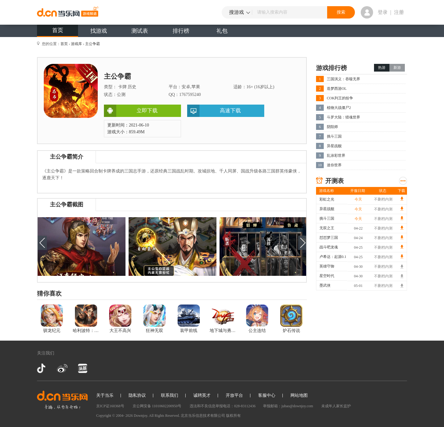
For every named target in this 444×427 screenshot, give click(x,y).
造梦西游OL (337, 88)
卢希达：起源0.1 (332, 257)
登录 (383, 12)
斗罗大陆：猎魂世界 (343, 117)
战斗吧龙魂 (328, 247)
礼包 (222, 31)
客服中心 (266, 395)
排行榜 (181, 31)
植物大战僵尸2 (339, 108)
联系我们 (169, 395)
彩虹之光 (326, 199)
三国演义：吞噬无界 (343, 79)
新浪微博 (62, 368)
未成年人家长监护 (336, 406)
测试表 (139, 31)
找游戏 (98, 31)
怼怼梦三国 (328, 237)
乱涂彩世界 (336, 155)
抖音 (42, 368)
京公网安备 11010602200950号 (157, 406)
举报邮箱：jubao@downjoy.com (288, 406)
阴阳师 (332, 127)
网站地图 (299, 395)
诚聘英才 (202, 395)
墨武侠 (325, 285)
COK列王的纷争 (340, 98)
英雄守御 (326, 266)
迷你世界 (334, 165)
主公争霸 (92, 44)
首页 (57, 30)
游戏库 (76, 44)
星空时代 (326, 276)
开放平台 (234, 395)
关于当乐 (104, 395)
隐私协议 (137, 395)
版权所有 (233, 415)
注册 (399, 12)
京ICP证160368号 (110, 406)
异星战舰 (334, 146)
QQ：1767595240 (185, 94)
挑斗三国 (334, 136)
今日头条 (82, 368)
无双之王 (326, 228)
